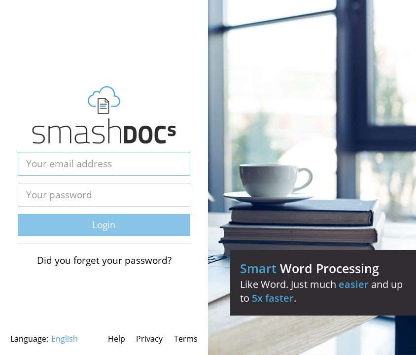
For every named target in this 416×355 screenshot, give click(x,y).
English (64, 338)
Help (116, 338)
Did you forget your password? (104, 260)
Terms (186, 338)
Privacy (149, 338)
